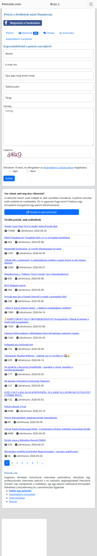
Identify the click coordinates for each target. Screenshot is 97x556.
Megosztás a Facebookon (22, 23)
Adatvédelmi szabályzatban (58, 167)
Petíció (9, 33)
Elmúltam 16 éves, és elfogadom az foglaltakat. (45, 167)
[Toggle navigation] (91, 4)
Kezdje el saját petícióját (42, 212)
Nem (33, 171)
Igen (15, 171)
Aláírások (28, 33)
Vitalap (48, 33)
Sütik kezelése (17, 498)
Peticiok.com (11, 4)
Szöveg (7, 106)
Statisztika (67, 33)
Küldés (9, 178)
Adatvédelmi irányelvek (19, 39)
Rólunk (13, 501)
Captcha (8, 150)
